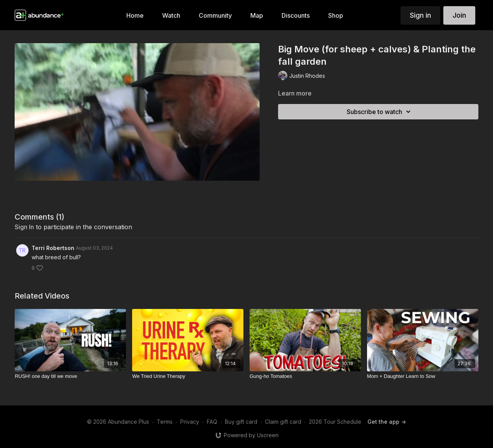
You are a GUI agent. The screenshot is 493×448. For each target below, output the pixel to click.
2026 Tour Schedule (335, 421)
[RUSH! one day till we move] (70, 376)
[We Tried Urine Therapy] (187, 376)
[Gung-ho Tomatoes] (305, 376)
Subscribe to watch (380, 111)
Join (459, 15)
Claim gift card (283, 421)
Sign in (420, 15)
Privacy (189, 421)
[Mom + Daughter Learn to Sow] (422, 376)
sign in (24, 227)
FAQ (212, 421)
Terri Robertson (53, 248)
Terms (165, 421)
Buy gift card (241, 421)
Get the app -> (386, 421)
